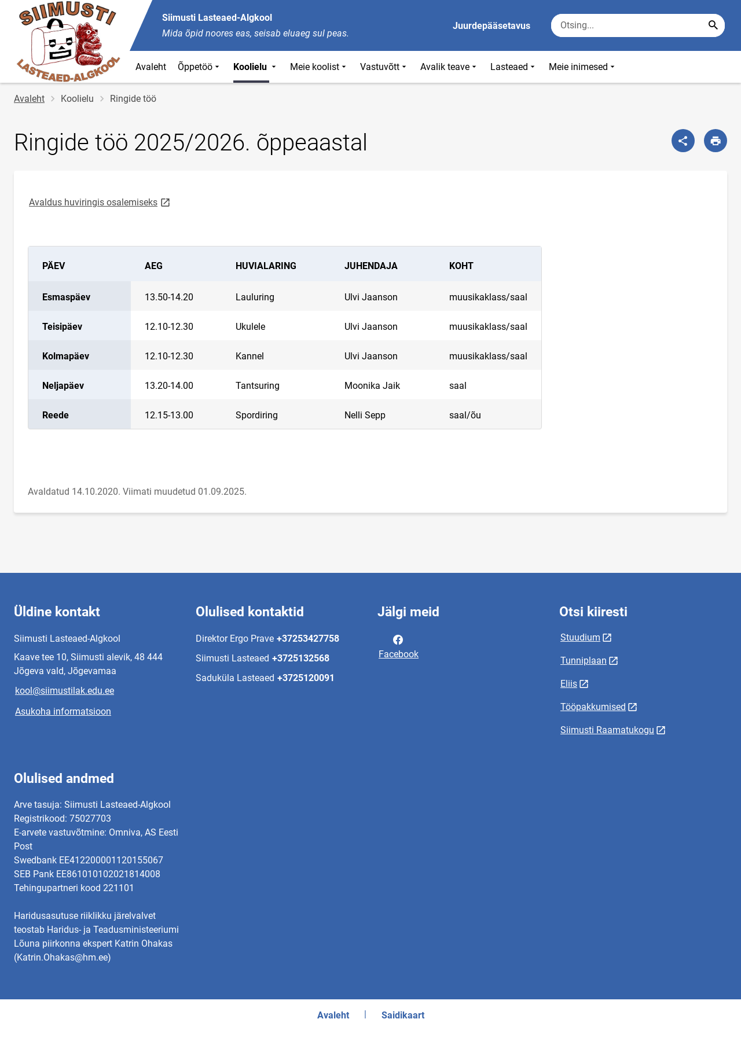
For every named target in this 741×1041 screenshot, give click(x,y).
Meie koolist (319, 66)
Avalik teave (449, 66)
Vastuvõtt (384, 66)
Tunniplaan (583, 660)
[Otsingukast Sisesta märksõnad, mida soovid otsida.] (638, 25)
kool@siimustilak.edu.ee (64, 690)
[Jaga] (683, 140)
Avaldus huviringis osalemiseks (100, 202)
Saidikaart (402, 1015)
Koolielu (255, 66)
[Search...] (713, 25)
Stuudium (580, 637)
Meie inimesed (583, 66)
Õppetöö (200, 66)
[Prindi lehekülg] (715, 140)
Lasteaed (513, 66)
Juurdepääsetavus (491, 25)
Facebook (399, 646)
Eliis (568, 683)
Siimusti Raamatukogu (607, 729)
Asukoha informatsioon (63, 711)
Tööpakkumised (593, 706)
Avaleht (150, 66)
